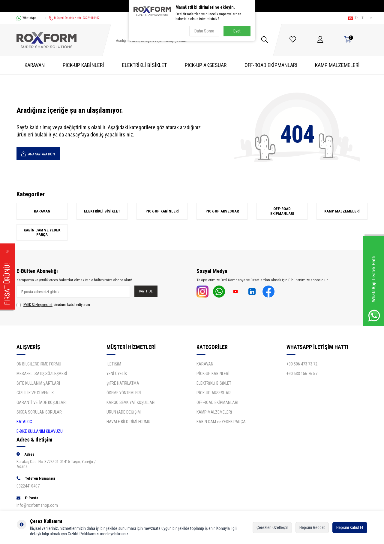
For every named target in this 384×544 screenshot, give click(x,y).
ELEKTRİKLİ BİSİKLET (144, 65)
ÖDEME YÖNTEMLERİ (123, 392)
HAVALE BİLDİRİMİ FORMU (128, 421)
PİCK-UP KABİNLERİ (213, 373)
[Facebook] (268, 292)
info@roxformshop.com (37, 505)
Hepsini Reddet (312, 527)
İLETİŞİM (113, 364)
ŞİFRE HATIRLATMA (122, 383)
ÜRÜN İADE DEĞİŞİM (123, 412)
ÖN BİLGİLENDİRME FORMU (38, 364)
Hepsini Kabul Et (349, 527)
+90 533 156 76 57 (301, 373)
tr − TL (360, 18)
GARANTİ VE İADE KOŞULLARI (41, 402)
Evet (237, 31)
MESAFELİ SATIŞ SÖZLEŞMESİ (41, 373)
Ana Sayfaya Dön (38, 153)
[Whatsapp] (219, 292)
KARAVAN (35, 65)
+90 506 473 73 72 (301, 364)
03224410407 (28, 486)
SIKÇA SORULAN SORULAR (39, 412)
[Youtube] (236, 292)
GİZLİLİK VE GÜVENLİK (35, 392)
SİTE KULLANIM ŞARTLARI (38, 383)
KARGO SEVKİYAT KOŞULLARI (130, 402)
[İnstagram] (202, 292)
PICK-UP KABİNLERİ (83, 65)
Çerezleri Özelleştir (272, 527)
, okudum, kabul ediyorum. (53, 305)
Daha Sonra (204, 31)
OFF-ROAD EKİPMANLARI (270, 65)
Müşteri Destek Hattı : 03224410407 (72, 18)
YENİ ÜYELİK (116, 373)
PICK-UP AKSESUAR (205, 65)
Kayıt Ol (146, 291)
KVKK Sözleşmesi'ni (37, 305)
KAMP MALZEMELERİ (337, 65)
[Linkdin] (252, 292)
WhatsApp (26, 18)
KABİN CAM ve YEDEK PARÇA (42, 232)
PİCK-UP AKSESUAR (213, 392)
